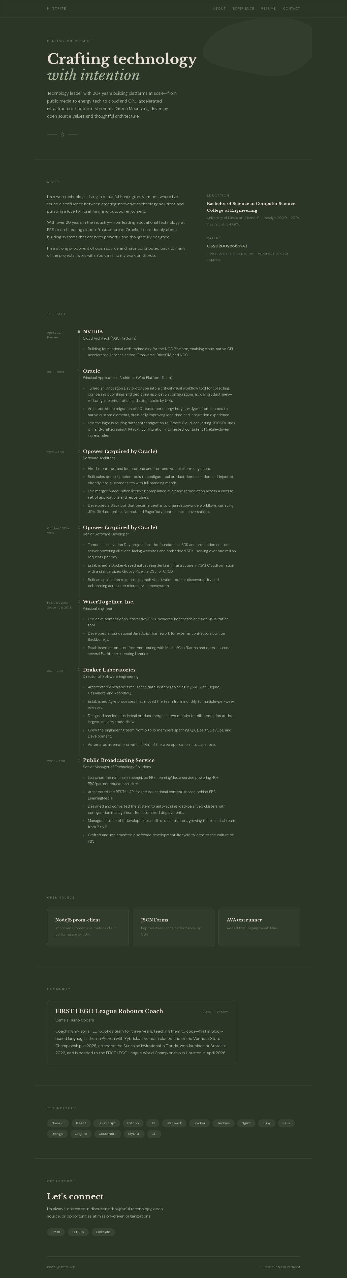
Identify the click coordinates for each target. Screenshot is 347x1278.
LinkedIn (103, 1232)
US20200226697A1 (227, 246)
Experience (243, 8)
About (219, 8)
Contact (291, 8)
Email (56, 1232)
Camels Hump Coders (74, 1020)
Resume (268, 8)
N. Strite (56, 8)
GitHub (148, 255)
